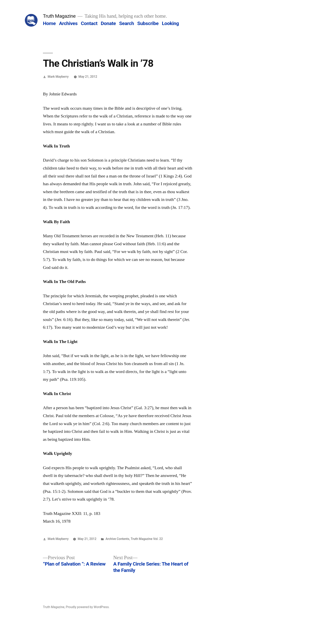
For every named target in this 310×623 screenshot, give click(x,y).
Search (126, 23)
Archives (68, 23)
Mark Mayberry (58, 76)
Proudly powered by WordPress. (87, 607)
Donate (108, 23)
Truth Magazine (59, 16)
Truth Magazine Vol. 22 (147, 539)
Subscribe (148, 23)
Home (49, 23)
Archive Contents (117, 539)
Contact (89, 23)
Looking (170, 23)
